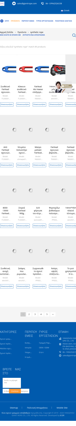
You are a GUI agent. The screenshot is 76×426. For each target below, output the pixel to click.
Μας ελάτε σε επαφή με (10, 35)
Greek (66, 10)
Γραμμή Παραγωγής (47, 343)
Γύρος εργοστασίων (44, 21)
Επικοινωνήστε (7, 104)
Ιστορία (28, 347)
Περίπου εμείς (28, 21)
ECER (62, 415)
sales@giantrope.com (27, 3)
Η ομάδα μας (30, 357)
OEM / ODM (44, 347)
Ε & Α (41, 352)
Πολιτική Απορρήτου (37, 408)
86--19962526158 (54, 3)
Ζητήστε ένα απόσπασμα (34, 35)
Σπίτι (4, 21)
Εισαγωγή (29, 343)
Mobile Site (62, 408)
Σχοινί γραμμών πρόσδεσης (12, 339)
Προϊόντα (15, 21)
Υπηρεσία (29, 352)
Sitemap (14, 408)
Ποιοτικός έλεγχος (63, 21)
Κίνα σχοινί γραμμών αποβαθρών (16, 413)
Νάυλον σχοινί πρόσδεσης (11, 348)
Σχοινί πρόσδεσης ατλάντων (12, 353)
